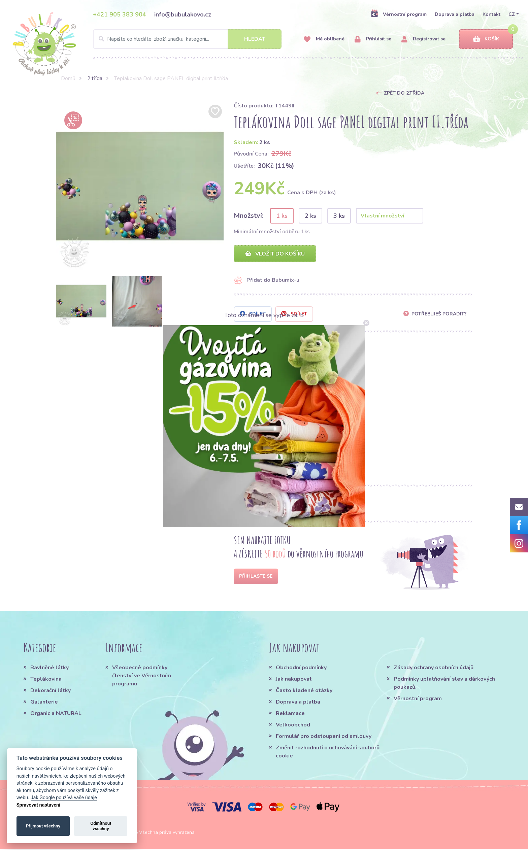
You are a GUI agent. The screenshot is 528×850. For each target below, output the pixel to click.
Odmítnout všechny (100, 826)
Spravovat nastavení (38, 805)
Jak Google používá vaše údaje (64, 798)
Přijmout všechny (43, 825)
